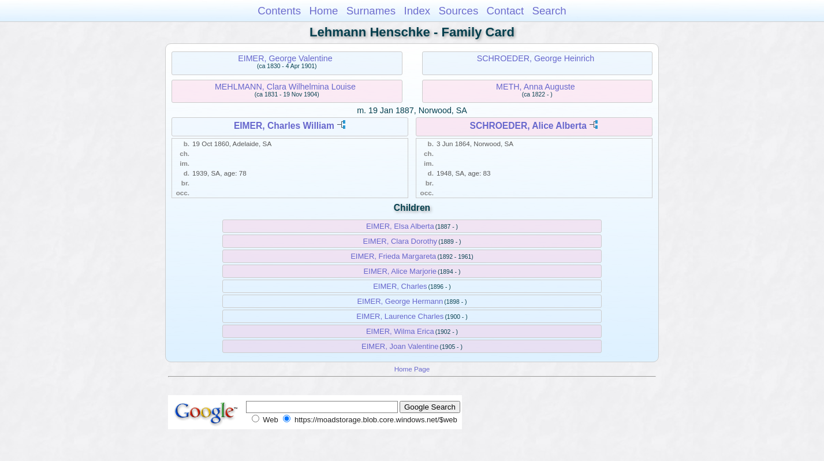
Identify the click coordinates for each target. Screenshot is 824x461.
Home (323, 11)
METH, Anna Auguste (535, 86)
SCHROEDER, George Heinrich (535, 58)
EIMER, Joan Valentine (399, 346)
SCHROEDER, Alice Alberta (528, 126)
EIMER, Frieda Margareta (393, 256)
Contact (505, 11)
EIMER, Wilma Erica (400, 331)
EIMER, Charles (400, 286)
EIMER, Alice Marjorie (400, 271)
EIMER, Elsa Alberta (400, 226)
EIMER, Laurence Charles (399, 316)
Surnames (371, 11)
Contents (279, 11)
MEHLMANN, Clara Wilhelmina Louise (285, 86)
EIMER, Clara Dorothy (400, 241)
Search (549, 11)
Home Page (412, 369)
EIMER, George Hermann (400, 301)
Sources (459, 11)
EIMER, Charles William (284, 126)
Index (417, 11)
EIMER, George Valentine (285, 58)
